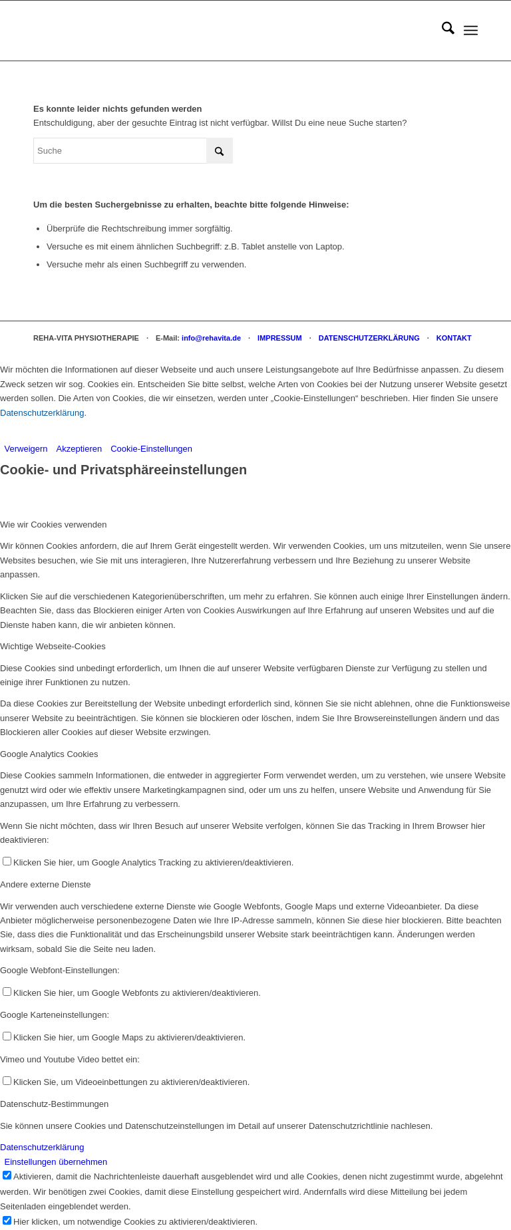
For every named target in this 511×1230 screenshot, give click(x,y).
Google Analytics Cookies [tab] (49, 754)
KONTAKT (454, 338)
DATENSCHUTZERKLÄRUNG (369, 338)
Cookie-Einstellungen (151, 449)
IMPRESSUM (279, 338)
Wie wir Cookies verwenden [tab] (53, 525)
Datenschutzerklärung (42, 413)
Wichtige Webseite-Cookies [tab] (53, 646)
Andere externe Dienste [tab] (45, 884)
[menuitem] (441, 31)
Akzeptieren (79, 449)
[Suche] (441, 31)
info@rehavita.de (211, 338)
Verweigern (26, 449)
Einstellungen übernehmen (56, 1162)
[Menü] (471, 31)
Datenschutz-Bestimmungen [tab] (54, 1104)
